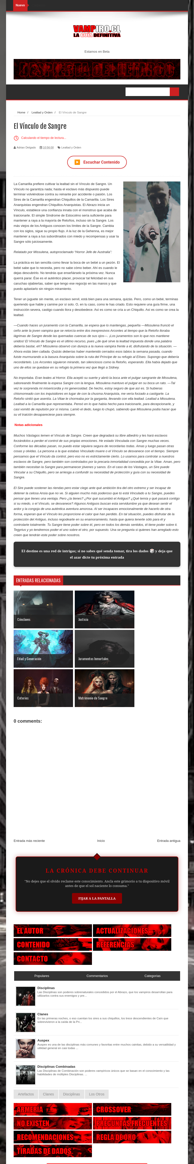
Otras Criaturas (97, 1129)
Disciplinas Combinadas (56, 1027)
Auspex (43, 1001)
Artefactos (26, 1055)
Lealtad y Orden (71, 147)
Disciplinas (46, 949)
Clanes (42, 975)
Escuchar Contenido (97, 162)
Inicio (101, 801)
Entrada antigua (168, 801)
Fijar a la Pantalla (97, 859)
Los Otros (97, 1055)
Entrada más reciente (29, 801)
